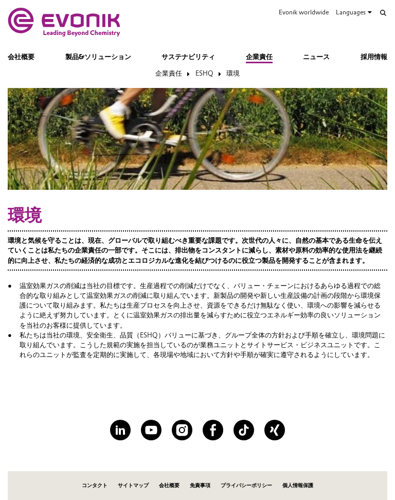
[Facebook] (213, 430)
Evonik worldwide (304, 12)
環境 (233, 73)
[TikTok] (244, 430)
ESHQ (204, 73)
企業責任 (259, 57)
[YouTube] (151, 430)
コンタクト (94, 485)
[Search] (383, 13)
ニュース (316, 57)
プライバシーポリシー (246, 485)
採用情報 (374, 57)
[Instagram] (182, 430)
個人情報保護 (297, 485)
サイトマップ (133, 485)
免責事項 (200, 485)
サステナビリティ (188, 57)
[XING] (274, 430)
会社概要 (21, 57)
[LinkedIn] (120, 430)
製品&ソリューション (98, 57)
